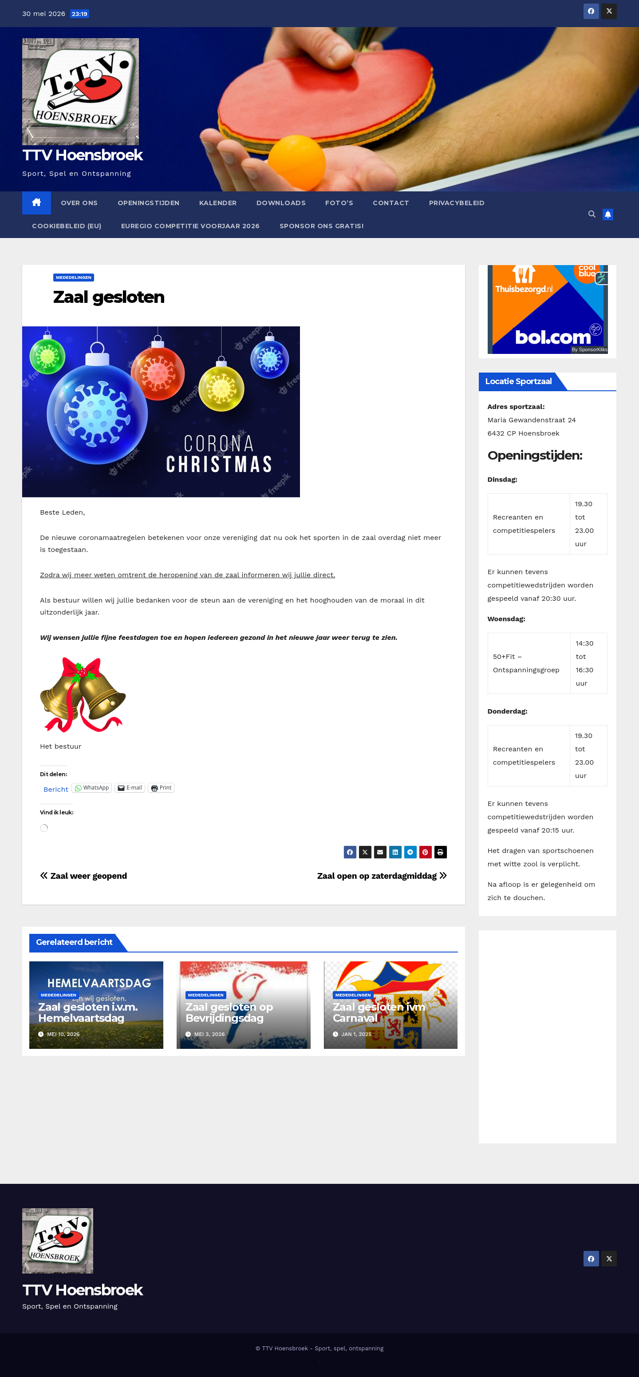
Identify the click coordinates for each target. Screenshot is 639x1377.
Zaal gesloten (108, 296)
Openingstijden (149, 203)
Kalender (218, 203)
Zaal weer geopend (83, 876)
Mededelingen (73, 277)
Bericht (55, 788)
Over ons (79, 203)
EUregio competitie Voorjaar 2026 (190, 226)
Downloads (281, 203)
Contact (391, 203)
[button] (592, 214)
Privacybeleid (457, 203)
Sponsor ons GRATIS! (322, 226)
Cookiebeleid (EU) (67, 226)
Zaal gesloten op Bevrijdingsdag (229, 1012)
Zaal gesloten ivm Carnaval (379, 1012)
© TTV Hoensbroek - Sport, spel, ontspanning (320, 1348)
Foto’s (339, 203)
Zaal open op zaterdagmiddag (382, 876)
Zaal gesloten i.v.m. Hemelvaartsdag (88, 1012)
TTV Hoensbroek (82, 155)
